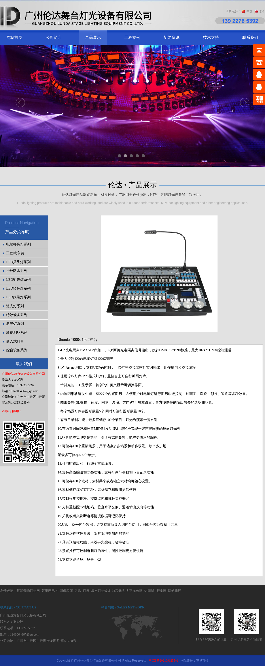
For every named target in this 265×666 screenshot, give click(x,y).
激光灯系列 (15, 324)
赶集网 (162, 591)
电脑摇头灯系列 (18, 244)
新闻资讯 (172, 37)
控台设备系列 (16, 350)
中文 (249, 11)
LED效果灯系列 (18, 297)
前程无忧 (118, 591)
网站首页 (14, 37)
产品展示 (93, 37)
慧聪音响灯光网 (28, 591)
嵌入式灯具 (15, 341)
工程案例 (132, 37)
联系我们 (250, 37)
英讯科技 (202, 660)
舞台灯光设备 (101, 591)
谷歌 (78, 591)
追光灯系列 (15, 306)
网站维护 (187, 660)
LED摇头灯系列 (18, 262)
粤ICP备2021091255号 (163, 660)
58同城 (149, 591)
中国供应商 (64, 591)
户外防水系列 (16, 271)
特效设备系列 (16, 315)
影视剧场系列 (16, 332)
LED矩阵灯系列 (18, 279)
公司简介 (54, 37)
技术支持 (211, 37)
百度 (86, 591)
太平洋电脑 (134, 591)
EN (261, 11)
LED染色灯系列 (18, 288)
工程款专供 (15, 253)
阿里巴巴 (48, 591)
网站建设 (174, 591)
